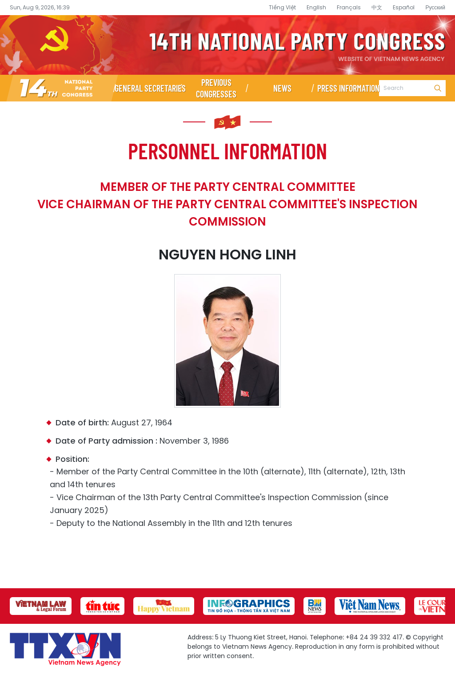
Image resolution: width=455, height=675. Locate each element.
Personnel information (227, 150)
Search (438, 88)
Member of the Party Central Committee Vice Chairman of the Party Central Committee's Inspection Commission (227, 204)
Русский (435, 7)
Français (349, 7)
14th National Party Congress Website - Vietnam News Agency (227, 45)
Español (404, 7)
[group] (41, 606)
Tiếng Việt (282, 7)
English (316, 7)
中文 (376, 7)
